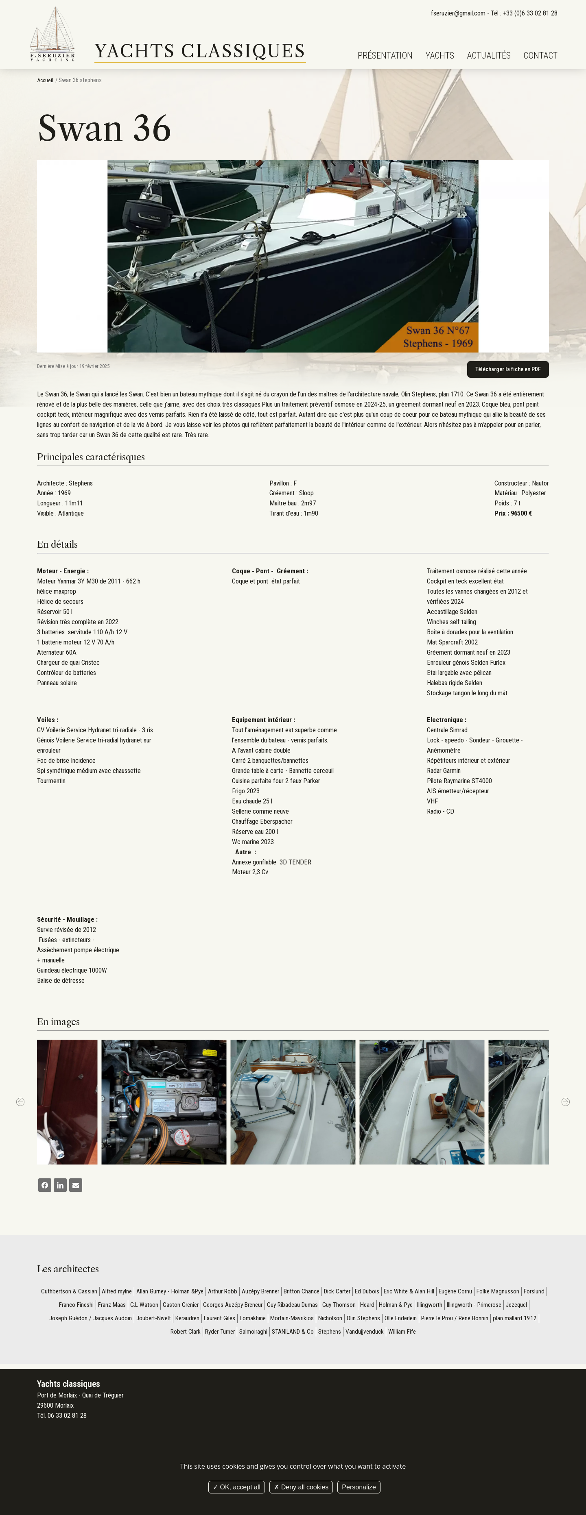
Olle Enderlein (443, 1321)
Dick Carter (353, 1292)
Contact (540, 55)
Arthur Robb (231, 1292)
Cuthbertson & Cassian (69, 1292)
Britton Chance (315, 1292)
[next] (566, 1102)
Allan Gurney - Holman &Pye (175, 1292)
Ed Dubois (385, 1292)
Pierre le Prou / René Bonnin (501, 1321)
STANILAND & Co (318, 1335)
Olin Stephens (404, 1321)
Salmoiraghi (276, 1335)
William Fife (433, 1335)
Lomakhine (289, 1321)
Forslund (58, 1306)
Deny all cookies (301, 1487)
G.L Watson (163, 1306)
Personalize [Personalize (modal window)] (359, 1487)
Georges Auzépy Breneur (256, 1306)
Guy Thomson (367, 1306)
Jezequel (60, 1321)
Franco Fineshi (91, 1306)
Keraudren (221, 1321)
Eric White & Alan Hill (429, 1292)
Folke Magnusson (523, 1292)
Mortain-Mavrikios (330, 1321)
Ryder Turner (240, 1335)
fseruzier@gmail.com (458, 13)
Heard (397, 1306)
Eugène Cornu (478, 1292)
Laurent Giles (254, 1321)
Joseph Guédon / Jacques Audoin (119, 1321)
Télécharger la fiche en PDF (506, 369)
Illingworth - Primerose (510, 1306)
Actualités (489, 55)
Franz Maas (129, 1306)
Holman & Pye (427, 1306)
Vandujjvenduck (394, 1335)
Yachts (440, 55)
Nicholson (370, 1321)
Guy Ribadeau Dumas (319, 1306)
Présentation (385, 55)
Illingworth (463, 1306)
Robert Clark (203, 1335)
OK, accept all (236, 1487)
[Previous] (20, 1102)
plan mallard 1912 (160, 1335)
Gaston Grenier (200, 1306)
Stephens (357, 1335)
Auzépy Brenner (271, 1292)
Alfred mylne (119, 1292)
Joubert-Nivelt (184, 1321)
